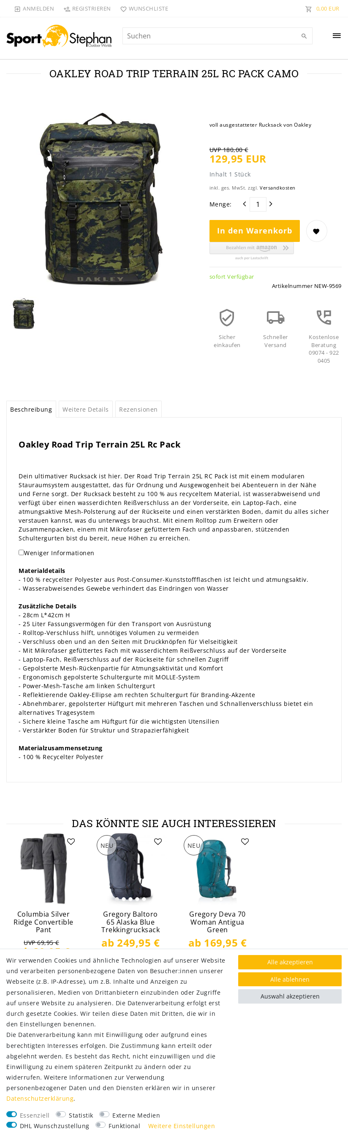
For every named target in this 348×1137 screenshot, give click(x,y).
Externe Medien (136, 1115)
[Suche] (304, 36)
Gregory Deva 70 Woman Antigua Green (217, 922)
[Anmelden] (34, 8)
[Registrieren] (87, 8)
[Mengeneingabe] (258, 204)
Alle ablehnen (290, 979)
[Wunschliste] (143, 8)
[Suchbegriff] (217, 35)
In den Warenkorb (254, 230)
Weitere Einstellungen (181, 1126)
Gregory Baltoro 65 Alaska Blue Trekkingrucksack (130, 922)
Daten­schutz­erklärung (39, 1098)
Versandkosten (278, 188)
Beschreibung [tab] (31, 409)
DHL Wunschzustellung (55, 1126)
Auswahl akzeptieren (290, 996)
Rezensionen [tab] (138, 409)
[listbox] (130, 869)
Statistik (81, 1115)
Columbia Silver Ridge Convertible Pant (43, 922)
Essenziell (35, 1115)
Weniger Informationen (59, 553)
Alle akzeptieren (290, 962)
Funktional (124, 1126)
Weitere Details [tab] (86, 409)
